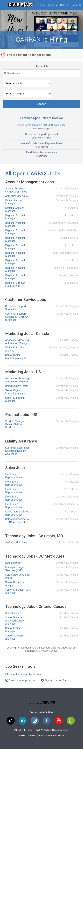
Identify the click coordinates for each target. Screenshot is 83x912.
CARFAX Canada (48, 650)
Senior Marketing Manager (15, 399)
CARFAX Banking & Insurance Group (52, 730)
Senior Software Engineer (14, 637)
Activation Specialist (16, 196)
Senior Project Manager (13, 630)
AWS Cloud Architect (16, 542)
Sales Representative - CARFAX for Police (41, 125)
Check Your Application (20, 680)
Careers (52, 5)
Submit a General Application (23, 674)
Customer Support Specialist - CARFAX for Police (16, 316)
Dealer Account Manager (13, 202)
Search (41, 103)
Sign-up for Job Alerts (55, 680)
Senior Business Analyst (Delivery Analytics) (15, 620)
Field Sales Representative (41, 152)
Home (41, 5)
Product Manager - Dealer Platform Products (15, 424)
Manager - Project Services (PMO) (15, 569)
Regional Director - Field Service (16, 284)
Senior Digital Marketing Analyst (15, 356)
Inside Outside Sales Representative (41, 143)
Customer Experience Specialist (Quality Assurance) (17, 451)
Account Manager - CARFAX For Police (16, 190)
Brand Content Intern (16, 385)
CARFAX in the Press (23, 730)
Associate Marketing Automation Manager (17, 342)
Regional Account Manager (15, 217)
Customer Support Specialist (41, 134)
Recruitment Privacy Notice (51, 735)
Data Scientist (13, 562)
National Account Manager (14, 209)
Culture (64, 5)
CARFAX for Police (27, 735)
